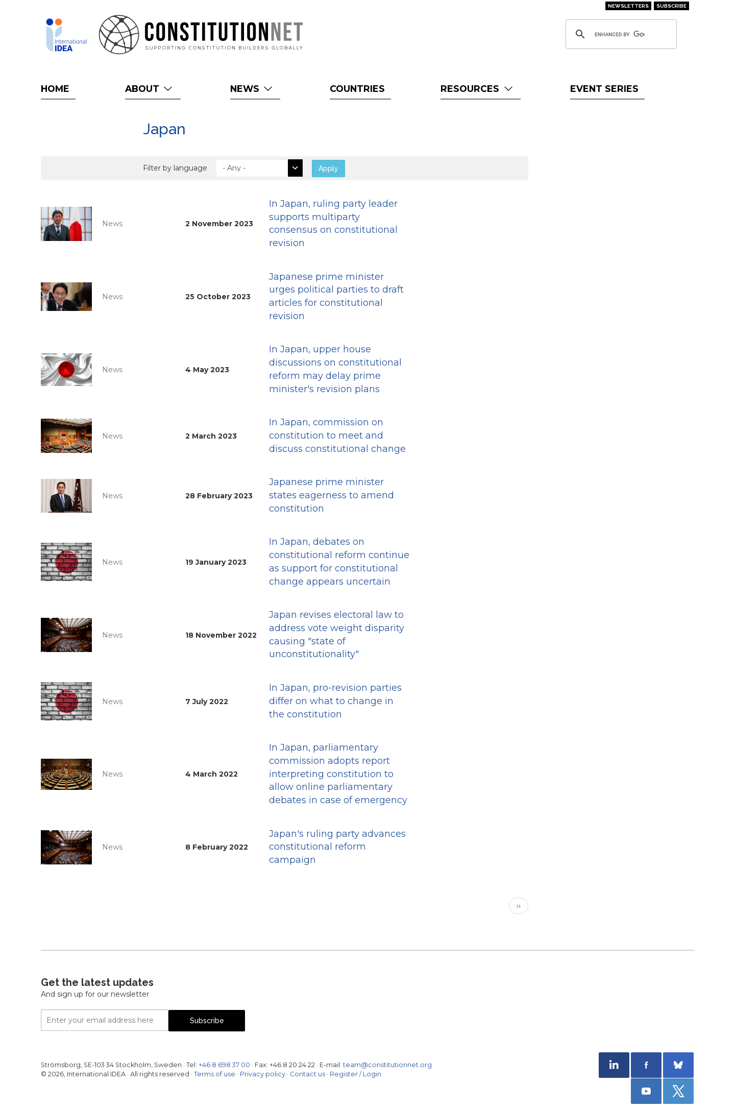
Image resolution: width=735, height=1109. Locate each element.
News (252, 88)
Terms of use (214, 1074)
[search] (620, 34)
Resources (477, 88)
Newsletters (628, 6)
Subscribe (671, 6)
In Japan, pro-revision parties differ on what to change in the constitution (335, 700)
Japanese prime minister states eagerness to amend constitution (331, 495)
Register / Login (355, 1074)
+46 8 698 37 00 (224, 1065)
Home (55, 88)
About (150, 88)
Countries (357, 88)
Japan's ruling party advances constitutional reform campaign (337, 846)
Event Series (604, 88)
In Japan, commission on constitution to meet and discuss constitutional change (337, 435)
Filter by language (175, 168)
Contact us (307, 1074)
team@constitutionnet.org (387, 1065)
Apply (328, 168)
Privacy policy (262, 1074)
